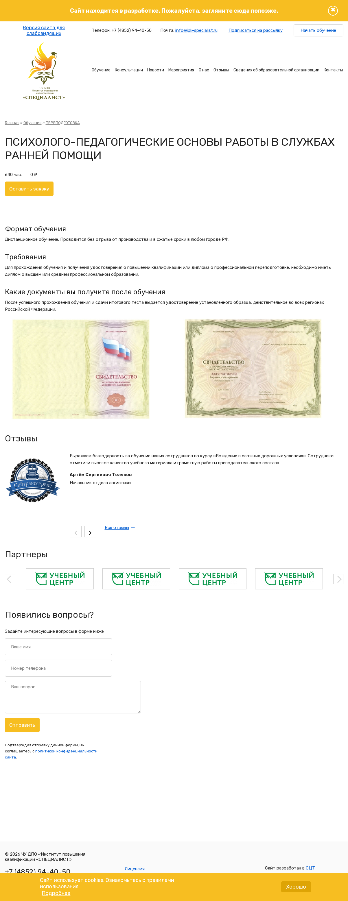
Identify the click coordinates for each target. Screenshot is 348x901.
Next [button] (338, 579)
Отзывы (221, 70)
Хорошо (296, 888)
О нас (204, 70)
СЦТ (310, 868)
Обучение (101, 70)
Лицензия (135, 869)
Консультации (129, 70)
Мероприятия (181, 70)
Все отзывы (117, 527)
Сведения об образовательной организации (276, 70)
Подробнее (56, 895)
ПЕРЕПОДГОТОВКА (63, 123)
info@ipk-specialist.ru (196, 30)
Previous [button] (10, 579)
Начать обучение (318, 30)
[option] (60, 578)
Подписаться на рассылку (256, 30)
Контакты (333, 70)
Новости (155, 70)
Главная (12, 123)
